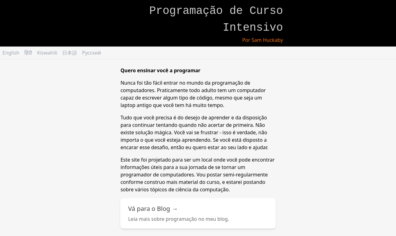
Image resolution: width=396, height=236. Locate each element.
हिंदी (28, 52)
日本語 (69, 52)
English (10, 52)
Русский (91, 52)
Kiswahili (47, 52)
